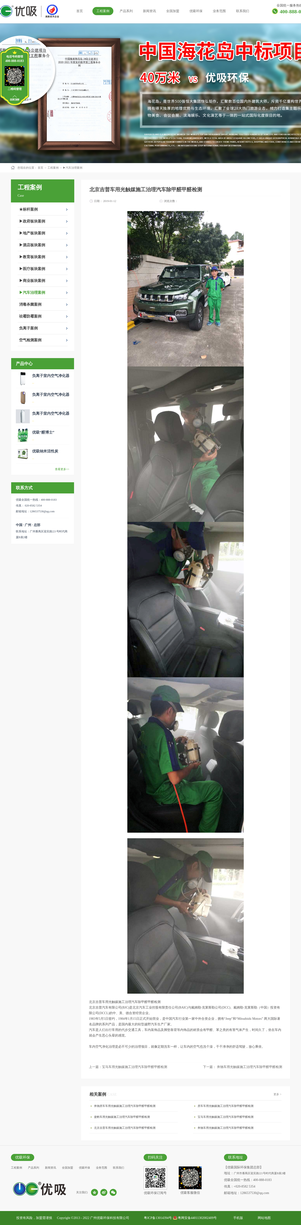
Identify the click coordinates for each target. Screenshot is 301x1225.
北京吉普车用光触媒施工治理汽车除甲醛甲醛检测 (125, 1127)
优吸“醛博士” (43, 432)
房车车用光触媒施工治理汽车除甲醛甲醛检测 (226, 1106)
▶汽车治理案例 (72, 167)
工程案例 (53, 167)
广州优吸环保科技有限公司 (109, 1218)
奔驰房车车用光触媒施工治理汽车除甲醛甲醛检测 (125, 1106)
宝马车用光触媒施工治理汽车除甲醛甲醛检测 (226, 1117)
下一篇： (242, 1067)
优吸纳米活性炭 (45, 451)
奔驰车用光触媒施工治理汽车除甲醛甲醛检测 (226, 1127)
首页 (79, 11)
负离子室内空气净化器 (50, 376)
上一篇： (128, 1067)
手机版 (237, 1218)
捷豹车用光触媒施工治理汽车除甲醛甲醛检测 (122, 1117)
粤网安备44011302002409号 (197, 1218)
